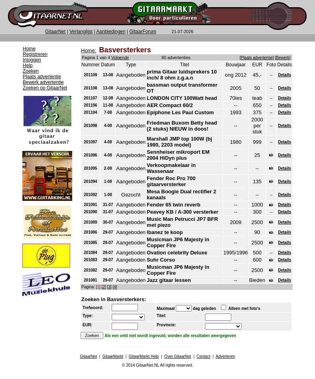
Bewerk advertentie (43, 82)
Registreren (35, 54)
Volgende (120, 57)
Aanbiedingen (110, 31)
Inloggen (32, 60)
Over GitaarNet (177, 356)
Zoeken (31, 71)
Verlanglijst (81, 31)
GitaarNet (55, 31)
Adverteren (225, 356)
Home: (88, 51)
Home (29, 49)
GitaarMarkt (112, 356)
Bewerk (282, 58)
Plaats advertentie (42, 76)
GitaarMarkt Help (144, 356)
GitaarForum (143, 31)
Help (28, 65)
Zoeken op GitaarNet (45, 88)
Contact (203, 356)
